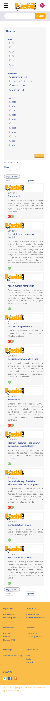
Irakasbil (29, 662)
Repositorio (8, 608)
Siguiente (30, 180)
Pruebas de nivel (32, 614)
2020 (14, 123)
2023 (14, 136)
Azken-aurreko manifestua (21, 285)
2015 (14, 102)
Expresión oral (18, 90)
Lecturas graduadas (34, 636)
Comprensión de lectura (22, 81)
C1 (13, 60)
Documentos (8, 614)
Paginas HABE (32, 649)
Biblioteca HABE (32, 633)
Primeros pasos (9, 617)
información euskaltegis (13, 655)
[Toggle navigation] (6, 6)
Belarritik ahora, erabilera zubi (23, 359)
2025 (14, 145)
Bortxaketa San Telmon (19, 525)
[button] (12, 176)
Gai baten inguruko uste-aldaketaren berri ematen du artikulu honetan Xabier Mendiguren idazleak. (25, 333)
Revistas (6, 636)
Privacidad (14, 690)
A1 (13, 43)
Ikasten (29, 659)
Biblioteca (30, 627)
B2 (13, 56)
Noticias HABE (9, 640)
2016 (14, 106)
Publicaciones (8, 627)
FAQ (5, 687)
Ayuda (11, 687)
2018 (14, 115)
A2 (13, 47)
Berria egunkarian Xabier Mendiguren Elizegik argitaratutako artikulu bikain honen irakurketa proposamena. (25, 532)
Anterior (9, 180)
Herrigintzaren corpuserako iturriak (21, 236)
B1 (13, 52)
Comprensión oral (19, 77)
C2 (13, 65)
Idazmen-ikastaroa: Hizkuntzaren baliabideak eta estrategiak (24, 444)
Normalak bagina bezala (20, 326)
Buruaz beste (14, 196)
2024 (14, 141)
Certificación (31, 608)
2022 (14, 132)
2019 (14, 119)
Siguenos (7, 672)
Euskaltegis (7, 649)
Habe (28, 655)
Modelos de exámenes (35, 617)
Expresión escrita (19, 85)
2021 (14, 128)
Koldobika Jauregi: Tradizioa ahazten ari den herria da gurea (23, 483)
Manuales (7, 633)
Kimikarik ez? (14, 399)
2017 (14, 110)
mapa (19, 687)
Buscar (40, 15)
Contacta (28, 687)
